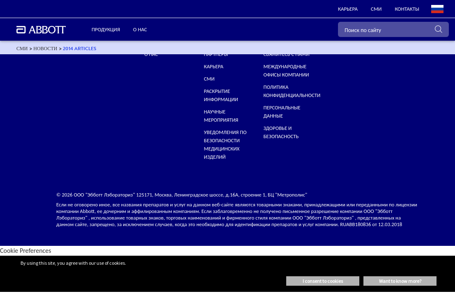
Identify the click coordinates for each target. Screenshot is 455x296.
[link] (347, 9)
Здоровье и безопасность (281, 132)
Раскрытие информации (221, 95)
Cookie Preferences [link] (25, 250)
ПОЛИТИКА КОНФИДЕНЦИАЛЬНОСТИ (291, 91)
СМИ (209, 79)
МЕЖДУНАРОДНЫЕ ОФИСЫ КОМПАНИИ (286, 70)
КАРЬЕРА (213, 66)
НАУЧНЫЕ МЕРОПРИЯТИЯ (221, 116)
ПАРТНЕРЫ (216, 54)
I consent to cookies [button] (323, 281)
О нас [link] (140, 29)
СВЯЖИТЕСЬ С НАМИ (286, 54)
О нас (151, 54)
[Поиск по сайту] (393, 29)
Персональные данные (281, 111)
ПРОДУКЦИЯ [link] (106, 29)
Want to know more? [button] (400, 281)
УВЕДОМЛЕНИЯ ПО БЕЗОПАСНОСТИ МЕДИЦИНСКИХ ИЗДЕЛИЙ (225, 144)
